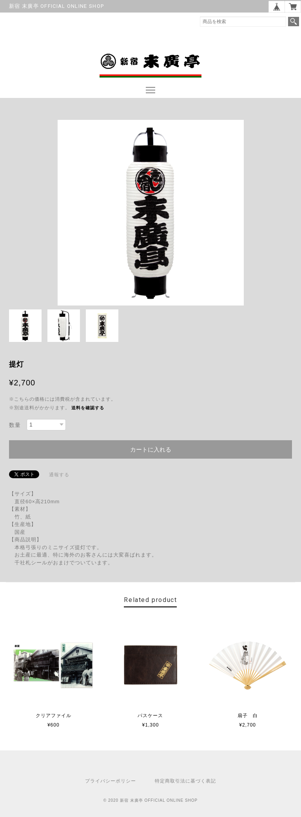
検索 (293, 21)
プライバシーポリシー (110, 781)
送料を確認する (87, 407)
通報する (59, 474)
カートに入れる (150, 449)
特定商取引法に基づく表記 (185, 781)
